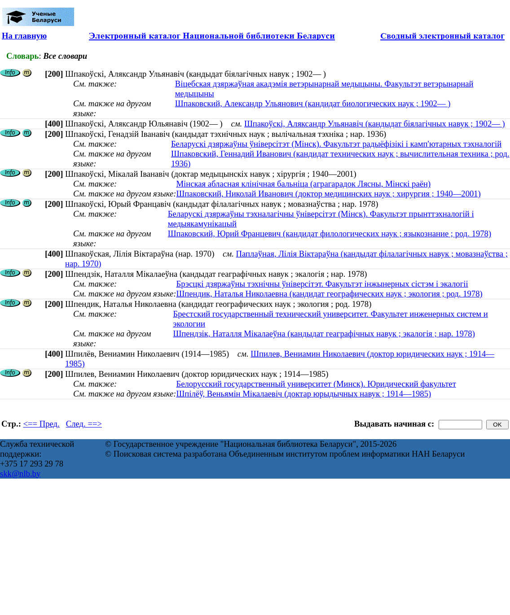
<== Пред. (41, 423)
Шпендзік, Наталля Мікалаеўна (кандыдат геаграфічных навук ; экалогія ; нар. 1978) (324, 333)
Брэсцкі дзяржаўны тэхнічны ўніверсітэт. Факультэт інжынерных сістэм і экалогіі (322, 283)
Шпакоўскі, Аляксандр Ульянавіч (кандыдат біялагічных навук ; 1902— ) (374, 123)
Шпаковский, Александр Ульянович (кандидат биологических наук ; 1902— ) (313, 103)
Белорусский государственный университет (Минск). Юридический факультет (316, 383)
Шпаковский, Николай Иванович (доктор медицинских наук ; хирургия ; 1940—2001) (328, 193)
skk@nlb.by (20, 473)
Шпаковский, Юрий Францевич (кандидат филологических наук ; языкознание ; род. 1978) (329, 233)
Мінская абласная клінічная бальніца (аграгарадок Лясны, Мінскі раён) (303, 183)
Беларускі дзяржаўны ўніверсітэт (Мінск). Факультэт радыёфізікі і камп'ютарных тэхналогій (336, 143)
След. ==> (84, 423)
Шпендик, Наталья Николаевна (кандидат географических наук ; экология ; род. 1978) (329, 293)
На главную (24, 35)
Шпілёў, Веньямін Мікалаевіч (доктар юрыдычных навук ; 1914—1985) (303, 393)
